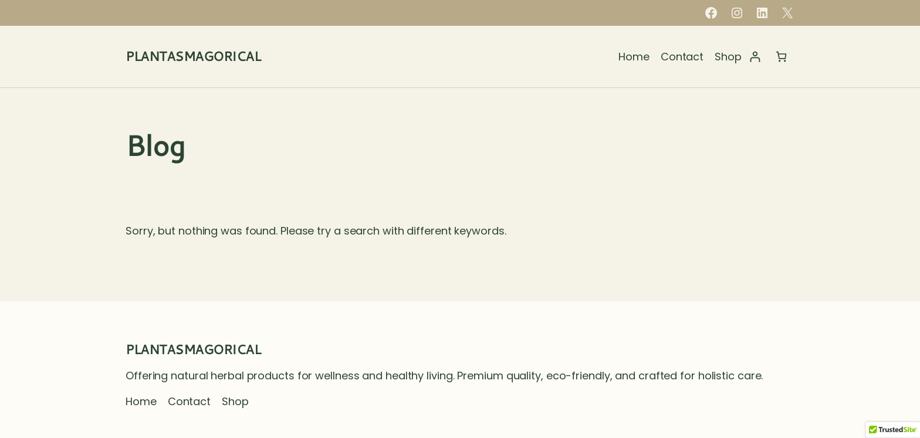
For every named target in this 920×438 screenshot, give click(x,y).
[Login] (755, 56)
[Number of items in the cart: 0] (781, 56)
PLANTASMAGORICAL (193, 56)
